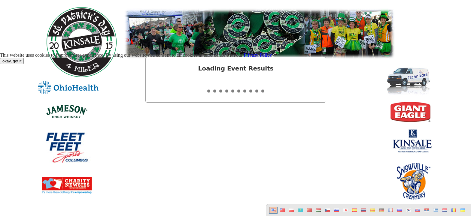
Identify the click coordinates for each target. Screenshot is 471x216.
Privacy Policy (258, 55)
